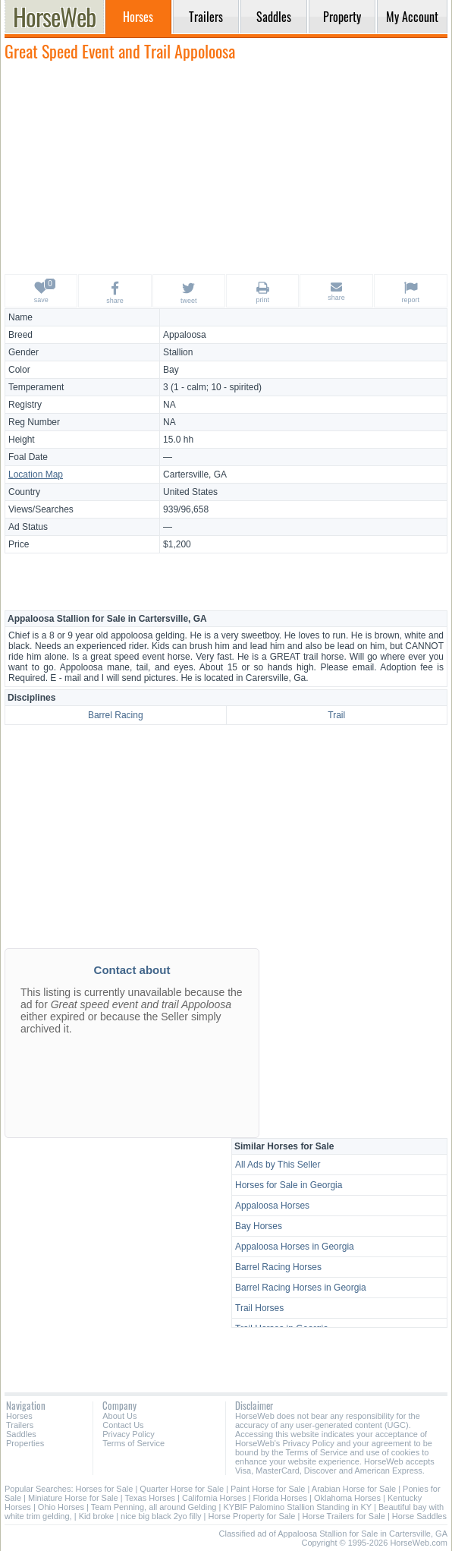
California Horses (214, 1497)
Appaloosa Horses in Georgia (294, 1246)
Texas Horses (149, 1497)
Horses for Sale (104, 1488)
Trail (336, 715)
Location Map (35, 474)
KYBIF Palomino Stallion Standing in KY (297, 1507)
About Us (119, 1415)
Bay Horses (258, 1226)
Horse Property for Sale (251, 1516)
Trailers (19, 1425)
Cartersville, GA (195, 474)
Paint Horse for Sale (268, 1488)
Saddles (21, 1434)
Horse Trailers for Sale (343, 1516)
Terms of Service (133, 1443)
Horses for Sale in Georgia (288, 1185)
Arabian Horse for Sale (354, 1488)
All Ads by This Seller (278, 1164)
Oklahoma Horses (347, 1497)
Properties (25, 1443)
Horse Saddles (419, 1516)
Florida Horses (280, 1497)
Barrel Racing (115, 715)
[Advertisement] (226, 167)
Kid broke (96, 1516)
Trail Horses (259, 1308)
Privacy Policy (128, 1434)
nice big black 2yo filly (161, 1516)
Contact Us (122, 1425)
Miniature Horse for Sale (73, 1497)
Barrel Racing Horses (278, 1267)
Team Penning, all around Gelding (154, 1507)
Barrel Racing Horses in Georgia (300, 1287)
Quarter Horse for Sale (182, 1488)
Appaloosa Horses (272, 1205)
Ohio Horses (61, 1507)
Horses (19, 1415)
